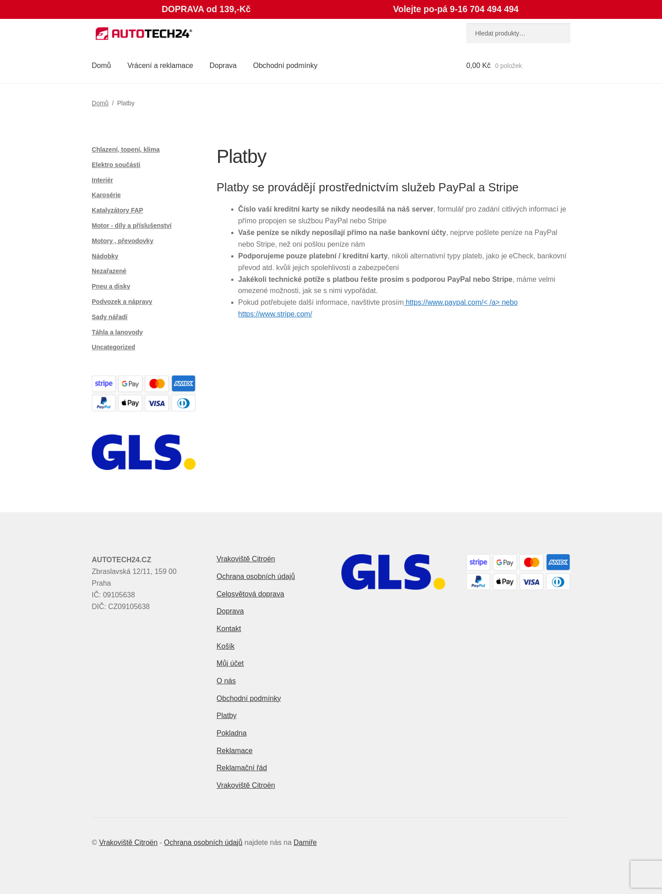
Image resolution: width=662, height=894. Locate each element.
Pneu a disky (111, 286)
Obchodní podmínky (285, 65)
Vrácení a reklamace (160, 65)
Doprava (223, 65)
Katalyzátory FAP (117, 210)
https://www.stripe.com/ (275, 314)
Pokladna (232, 733)
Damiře (305, 842)
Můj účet (230, 663)
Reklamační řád (242, 768)
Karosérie (106, 195)
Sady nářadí (109, 317)
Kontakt (229, 628)
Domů (101, 65)
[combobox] (518, 33)
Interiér (102, 180)
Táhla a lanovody (117, 332)
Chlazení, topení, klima (126, 149)
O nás (226, 681)
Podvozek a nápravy (122, 301)
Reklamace (235, 750)
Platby (227, 715)
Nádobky (105, 256)
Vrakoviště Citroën (246, 559)
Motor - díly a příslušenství (131, 225)
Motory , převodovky (122, 240)
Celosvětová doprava (250, 594)
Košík (226, 646)
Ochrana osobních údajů (256, 576)
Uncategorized (113, 347)
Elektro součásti (116, 164)
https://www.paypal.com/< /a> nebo (461, 302)
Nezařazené (109, 271)
